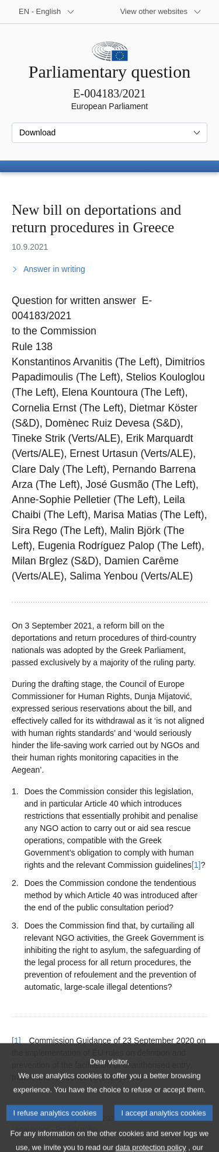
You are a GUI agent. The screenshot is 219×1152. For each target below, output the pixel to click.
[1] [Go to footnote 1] (196, 865)
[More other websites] (160, 11)
